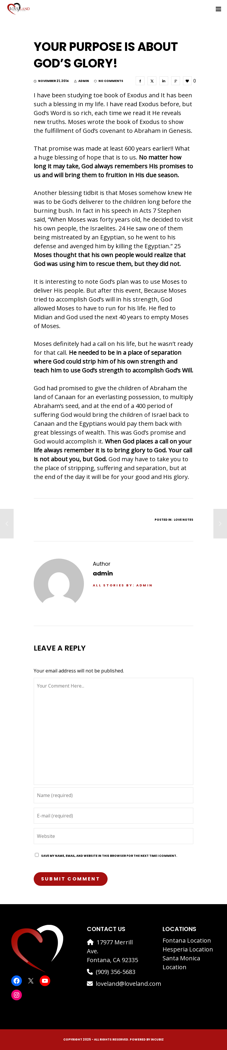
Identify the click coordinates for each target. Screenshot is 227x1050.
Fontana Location (187, 940)
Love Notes (183, 519)
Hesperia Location (188, 949)
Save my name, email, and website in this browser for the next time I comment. (109, 856)
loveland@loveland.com (128, 984)
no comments (108, 81)
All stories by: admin (123, 585)
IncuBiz (157, 1039)
